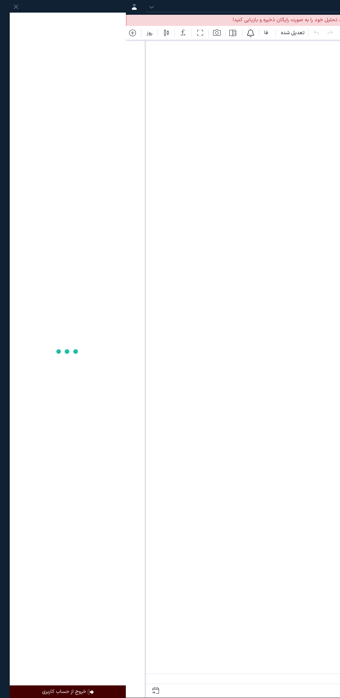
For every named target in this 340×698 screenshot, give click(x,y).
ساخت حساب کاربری (249, 20)
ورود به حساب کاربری (308, 20)
